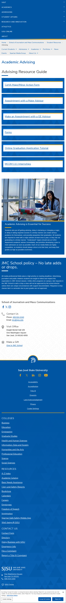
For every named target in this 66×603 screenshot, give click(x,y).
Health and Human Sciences (14, 440)
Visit (4, 2)
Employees (7, 504)
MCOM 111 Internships (18, 164)
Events (4, 53)
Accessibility (33, 382)
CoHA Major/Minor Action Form (22, 85)
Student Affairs (9, 17)
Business (5, 422)
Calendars (6, 495)
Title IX (33, 391)
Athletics (6, 27)
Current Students (8, 49)
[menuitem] (8, 49)
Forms (8, 132)
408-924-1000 (9, 579)
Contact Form (8, 533)
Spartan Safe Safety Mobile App (16, 518)
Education (6, 427)
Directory (6, 537)
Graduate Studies (9, 436)
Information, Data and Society (15, 445)
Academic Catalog (10, 478)
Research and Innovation (14, 22)
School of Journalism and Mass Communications (26, 42)
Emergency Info (9, 546)
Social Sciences (8, 462)
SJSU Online (7, 31)
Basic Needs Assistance (12, 482)
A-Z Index (6, 473)
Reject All (57, 599)
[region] (33, 596)
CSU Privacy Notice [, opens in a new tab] (12, 595)
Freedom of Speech (10, 509)
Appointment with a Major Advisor (24, 100)
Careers (5, 500)
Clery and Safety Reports (13, 486)
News (56, 49)
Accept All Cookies (44, 599)
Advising (5, 45)
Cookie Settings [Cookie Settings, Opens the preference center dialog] (7, 599)
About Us (32, 53)
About (5, 36)
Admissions (7, 12)
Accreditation (33, 386)
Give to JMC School (14, 345)
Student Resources (54, 42)
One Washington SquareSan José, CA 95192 (13, 575)
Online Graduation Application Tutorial (26, 148)
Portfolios (46, 49)
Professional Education (12, 453)
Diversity (33, 395)
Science (5, 458)
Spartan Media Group (18, 53)
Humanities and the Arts (13, 449)
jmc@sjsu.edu (17, 320)
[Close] (63, 592)
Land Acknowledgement (33, 400)
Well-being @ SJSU (11, 522)
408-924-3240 (18, 317)
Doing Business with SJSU (13, 542)
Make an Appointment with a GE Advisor (28, 116)
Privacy (33, 404)
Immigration (7, 513)
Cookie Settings (33, 408)
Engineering (7, 431)
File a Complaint (9, 551)
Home (4, 42)
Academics (7, 7)
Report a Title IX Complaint (14, 555)
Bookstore (6, 491)
